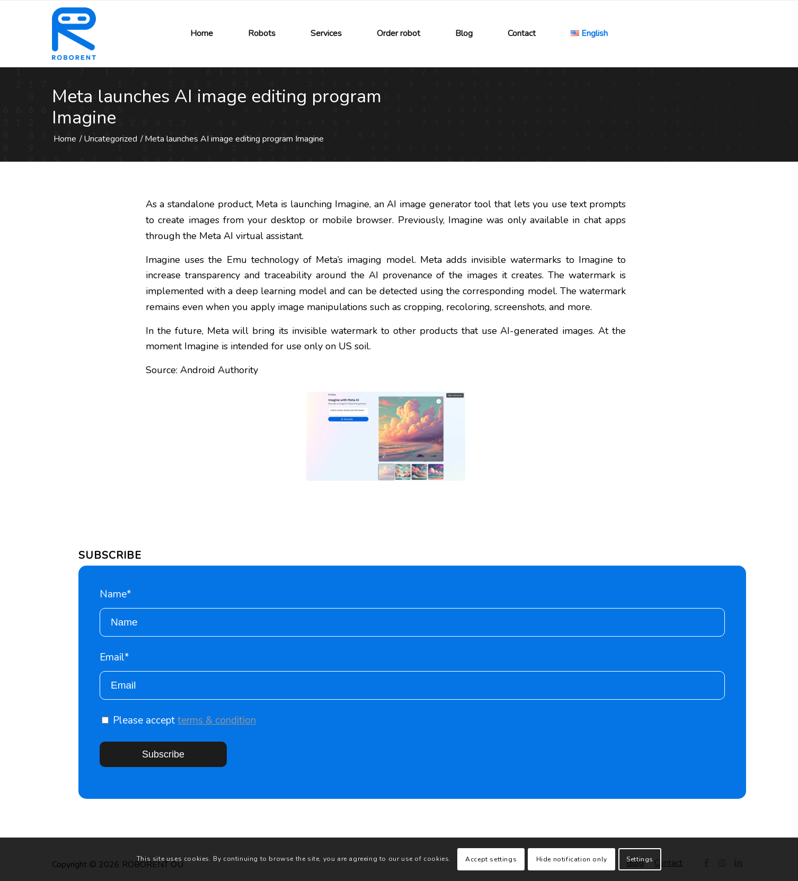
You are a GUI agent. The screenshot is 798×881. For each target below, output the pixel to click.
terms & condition (217, 720)
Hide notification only (571, 859)
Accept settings (491, 859)
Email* (412, 675)
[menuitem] (201, 34)
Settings (639, 859)
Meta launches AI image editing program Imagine (217, 107)
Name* (412, 612)
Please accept (179, 720)
